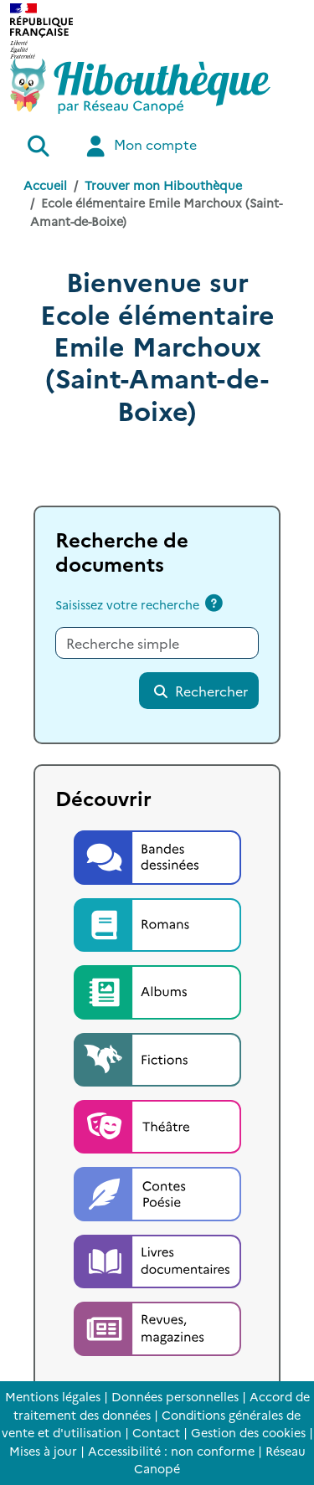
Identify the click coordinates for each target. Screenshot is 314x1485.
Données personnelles (175, 1396)
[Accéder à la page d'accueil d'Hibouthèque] (140, 86)
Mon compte (139, 146)
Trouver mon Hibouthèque (163, 185)
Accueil (45, 185)
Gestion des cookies (248, 1432)
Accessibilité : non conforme (171, 1450)
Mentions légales (52, 1396)
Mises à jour (43, 1450)
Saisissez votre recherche (127, 604)
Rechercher (200, 690)
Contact (156, 1432)
